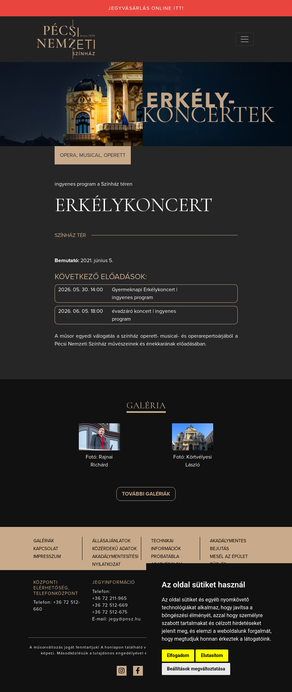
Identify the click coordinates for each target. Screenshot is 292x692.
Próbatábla (165, 556)
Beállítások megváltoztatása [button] (196, 668)
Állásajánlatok (111, 541)
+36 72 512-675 (110, 612)
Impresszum (47, 556)
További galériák (146, 494)
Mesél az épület (229, 556)
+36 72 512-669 (110, 605)
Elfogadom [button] (178, 655)
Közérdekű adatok (114, 548)
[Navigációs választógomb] (244, 39)
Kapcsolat (45, 548)
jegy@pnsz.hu (125, 619)
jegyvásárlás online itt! (146, 8)
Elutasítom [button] (212, 655)
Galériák (43, 541)
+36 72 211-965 (109, 598)
